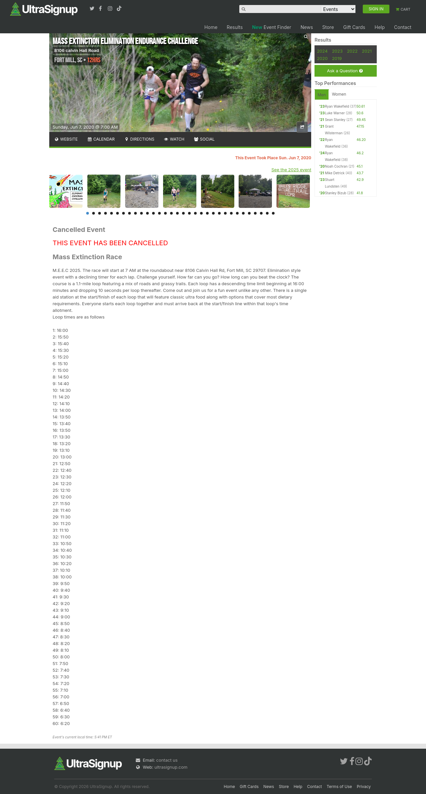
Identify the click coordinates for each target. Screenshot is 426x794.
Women (339, 94)
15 (171, 213)
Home (210, 27)
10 (141, 213)
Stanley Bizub (335, 193)
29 (255, 213)
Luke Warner (335, 113)
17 (183, 213)
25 (231, 213)
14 (165, 213)
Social (204, 139)
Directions (139, 139)
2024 (322, 51)
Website (66, 139)
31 (267, 213)
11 (147, 213)
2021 (366, 51)
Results (235, 27)
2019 (336, 58)
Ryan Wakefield (337, 106)
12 (153, 213)
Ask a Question (344, 71)
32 (273, 213)
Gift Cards (354, 27)
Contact (402, 27)
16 (177, 213)
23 (219, 213)
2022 (352, 51)
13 (159, 213)
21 (207, 213)
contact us (166, 760)
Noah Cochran (336, 166)
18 (189, 213)
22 (213, 213)
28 (249, 213)
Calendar (101, 139)
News (307, 27)
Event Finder (271, 27)
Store (328, 27)
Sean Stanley (335, 120)
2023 (337, 51)
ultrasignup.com (170, 767)
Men (322, 94)
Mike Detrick (334, 173)
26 (237, 213)
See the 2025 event (292, 169)
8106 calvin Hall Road (76, 50)
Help (379, 27)
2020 (322, 58)
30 (261, 213)
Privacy (364, 786)
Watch (174, 139)
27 (243, 213)
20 (201, 213)
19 (195, 213)
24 (225, 213)
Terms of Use (339, 786)
